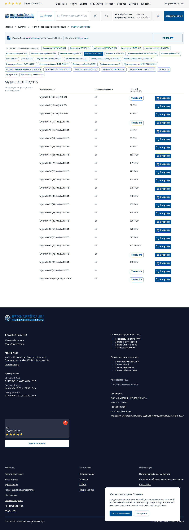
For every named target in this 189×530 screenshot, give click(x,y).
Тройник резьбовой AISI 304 (84, 64)
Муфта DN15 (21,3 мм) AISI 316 (54, 155)
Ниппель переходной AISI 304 (43, 53)
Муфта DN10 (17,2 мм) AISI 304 (54, 130)
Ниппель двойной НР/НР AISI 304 (142, 53)
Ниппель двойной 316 (170, 53)
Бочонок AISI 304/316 (115, 53)
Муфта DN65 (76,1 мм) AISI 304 (54, 245)
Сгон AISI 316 (26, 59)
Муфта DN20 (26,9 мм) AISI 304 (54, 163)
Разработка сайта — (167, 521)
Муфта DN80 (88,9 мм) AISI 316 (54, 270)
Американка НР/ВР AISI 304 (105, 48)
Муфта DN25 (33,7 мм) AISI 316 (54, 188)
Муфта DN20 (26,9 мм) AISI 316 (54, 171)
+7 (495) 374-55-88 (123, 14)
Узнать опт (167, 38)
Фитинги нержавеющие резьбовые (22, 48)
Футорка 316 (11, 75)
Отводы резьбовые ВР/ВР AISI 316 (138, 59)
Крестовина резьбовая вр (32, 75)
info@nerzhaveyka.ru (174, 4)
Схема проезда (12, 364)
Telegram (19, 344)
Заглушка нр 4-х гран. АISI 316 (141, 69)
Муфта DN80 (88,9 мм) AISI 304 (54, 262)
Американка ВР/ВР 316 (79, 48)
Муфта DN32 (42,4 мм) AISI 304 (54, 196)
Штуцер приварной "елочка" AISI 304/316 (23, 69)
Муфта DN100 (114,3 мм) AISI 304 (55, 278)
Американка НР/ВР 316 (131, 48)
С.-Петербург (143, 17)
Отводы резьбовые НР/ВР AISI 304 (20, 64)
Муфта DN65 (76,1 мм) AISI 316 (54, 254)
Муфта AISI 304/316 (93, 53)
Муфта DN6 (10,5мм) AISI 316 (53, 97)
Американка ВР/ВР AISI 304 (54, 48)
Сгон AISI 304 (11, 59)
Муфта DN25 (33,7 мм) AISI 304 (54, 179)
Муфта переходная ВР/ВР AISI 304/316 (140, 64)
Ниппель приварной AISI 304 (157, 48)
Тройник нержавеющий (110, 64)
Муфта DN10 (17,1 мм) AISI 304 (54, 122)
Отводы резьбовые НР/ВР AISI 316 (54, 64)
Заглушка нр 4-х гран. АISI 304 (57, 69)
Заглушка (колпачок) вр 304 (86, 69)
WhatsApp (9, 344)
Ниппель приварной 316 (16, 53)
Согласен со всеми (121, 513)
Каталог (46, 15)
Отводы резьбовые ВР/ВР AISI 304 (105, 59)
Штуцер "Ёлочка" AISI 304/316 (49, 59)
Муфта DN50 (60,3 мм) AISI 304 (54, 229)
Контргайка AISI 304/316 (76, 59)
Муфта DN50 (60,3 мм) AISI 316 (54, 237)
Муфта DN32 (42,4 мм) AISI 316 (54, 204)
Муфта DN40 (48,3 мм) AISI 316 (54, 221)
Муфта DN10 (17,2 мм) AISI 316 (54, 138)
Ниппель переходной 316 (70, 53)
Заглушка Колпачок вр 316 (113, 69)
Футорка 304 (164, 69)
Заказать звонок (174, 16)
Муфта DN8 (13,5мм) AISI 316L (54, 113)
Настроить (141, 513)
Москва (140, 14)
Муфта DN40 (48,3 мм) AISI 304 (54, 212)
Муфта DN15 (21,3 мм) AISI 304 (54, 146)
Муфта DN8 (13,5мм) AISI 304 (53, 105)
